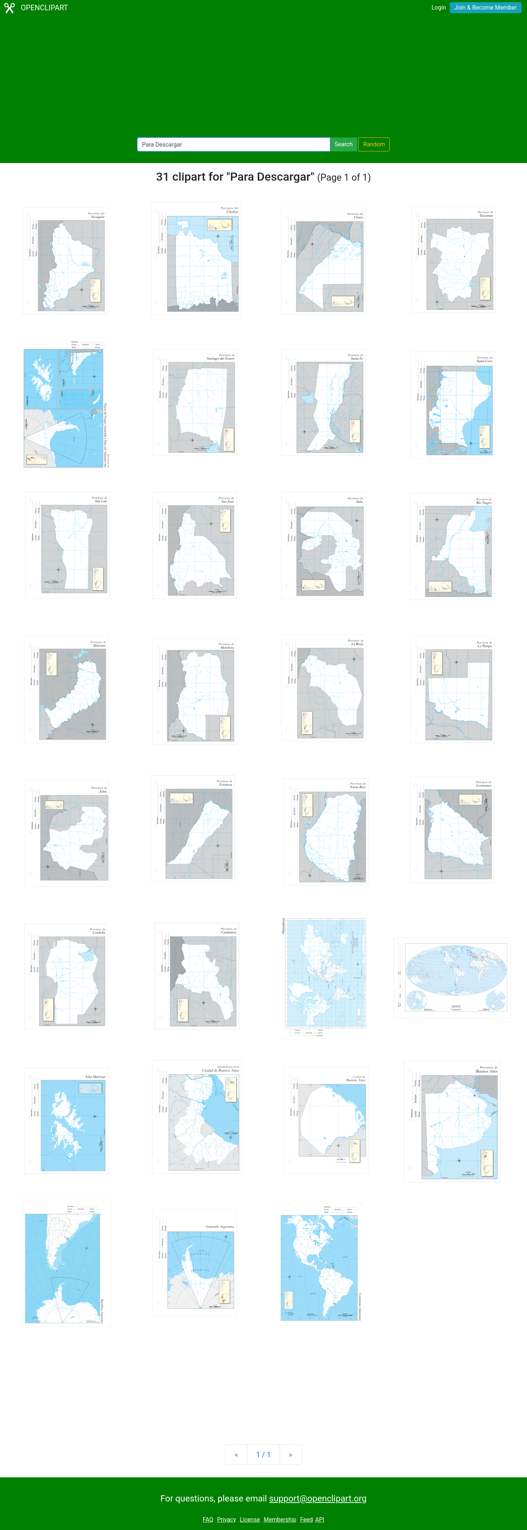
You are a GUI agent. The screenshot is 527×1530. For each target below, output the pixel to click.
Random (374, 144)
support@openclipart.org (317, 1498)
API (319, 1519)
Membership (280, 1519)
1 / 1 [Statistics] (263, 1454)
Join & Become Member (486, 7)
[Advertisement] (263, 77)
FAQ (208, 1519)
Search (343, 144)
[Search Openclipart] (233, 144)
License (250, 1519)
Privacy (226, 1519)
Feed (306, 1519)
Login (438, 7)
